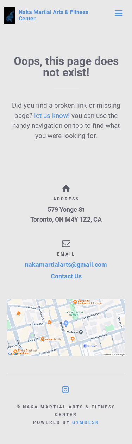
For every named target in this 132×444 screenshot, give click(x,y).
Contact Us (66, 276)
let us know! (52, 116)
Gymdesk (85, 422)
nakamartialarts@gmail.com (66, 264)
